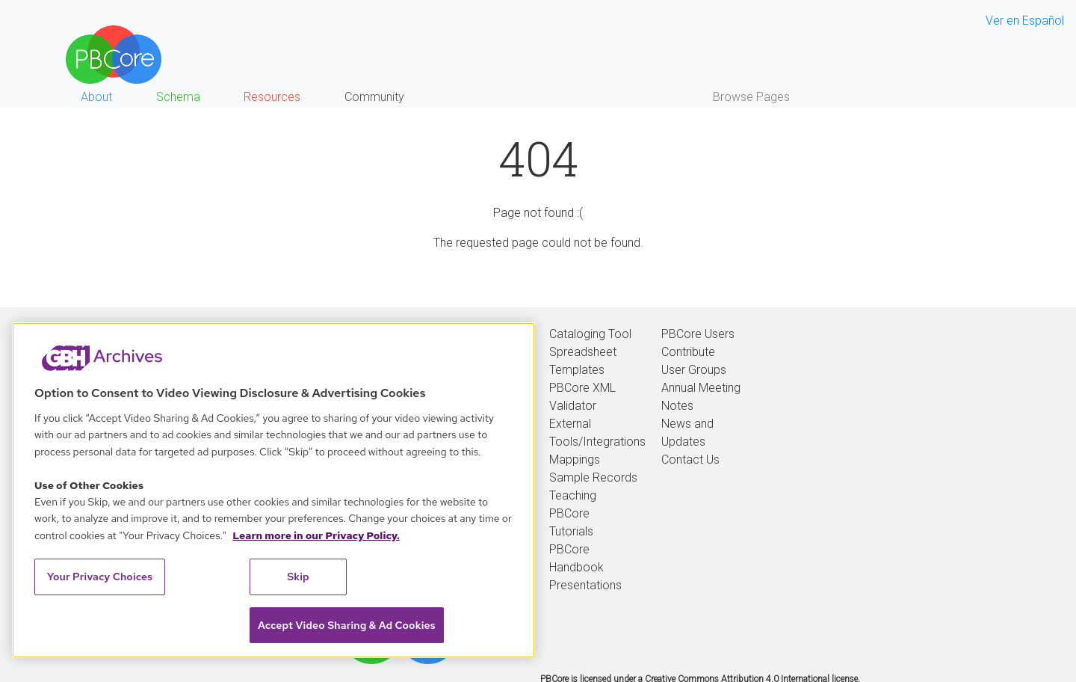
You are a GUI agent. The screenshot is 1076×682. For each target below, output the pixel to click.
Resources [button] (272, 97)
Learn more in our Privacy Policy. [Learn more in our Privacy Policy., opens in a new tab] (316, 535)
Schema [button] (178, 97)
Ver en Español (1025, 20)
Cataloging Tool (590, 334)
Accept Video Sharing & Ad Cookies (347, 625)
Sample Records (593, 477)
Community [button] (374, 97)
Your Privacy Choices (100, 576)
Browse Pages (751, 97)
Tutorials (571, 531)
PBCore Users (698, 334)
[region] (273, 490)
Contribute (688, 352)
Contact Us (690, 459)
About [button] (96, 97)
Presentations (585, 585)
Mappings (574, 459)
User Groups (693, 370)
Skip (298, 576)
